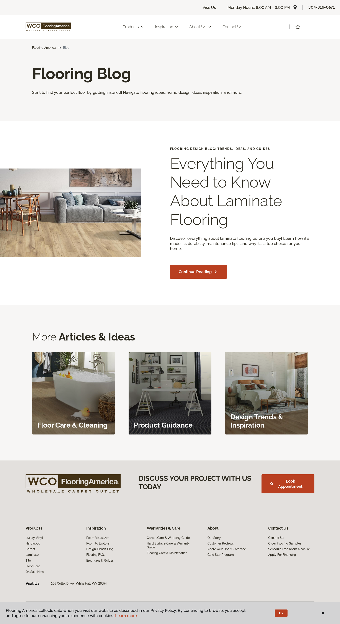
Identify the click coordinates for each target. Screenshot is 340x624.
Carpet (30, 549)
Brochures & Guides (100, 560)
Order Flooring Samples (284, 543)
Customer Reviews (221, 543)
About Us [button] (200, 26)
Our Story (214, 538)
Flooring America (44, 47)
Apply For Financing (282, 554)
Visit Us (209, 7)
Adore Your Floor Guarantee (227, 549)
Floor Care (33, 566)
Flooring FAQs (95, 554)
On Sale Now (35, 572)
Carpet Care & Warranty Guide (168, 538)
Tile (28, 560)
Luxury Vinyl (34, 538)
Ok (281, 613)
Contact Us (232, 26)
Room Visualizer (97, 538)
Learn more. (126, 615)
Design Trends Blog (99, 549)
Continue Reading (198, 271)
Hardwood (33, 543)
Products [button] (133, 26)
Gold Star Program (221, 554)
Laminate (32, 554)
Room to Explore (97, 543)
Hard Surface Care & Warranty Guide (168, 545)
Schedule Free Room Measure (289, 549)
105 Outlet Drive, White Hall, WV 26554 (79, 583)
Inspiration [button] (166, 26)
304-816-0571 (321, 7)
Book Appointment (286, 484)
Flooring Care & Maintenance (167, 553)
